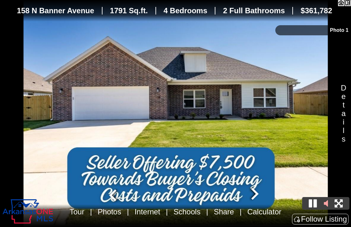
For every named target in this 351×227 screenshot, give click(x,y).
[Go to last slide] (113, 194)
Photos (109, 211)
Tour (77, 211)
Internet (147, 211)
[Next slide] (254, 194)
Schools (186, 211)
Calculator (264, 211)
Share (224, 211)
